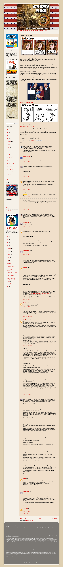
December (9, 139)
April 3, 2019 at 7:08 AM (27, 219)
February (9, 174)
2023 (8, 132)
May (8, 150)
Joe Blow (9, 154)
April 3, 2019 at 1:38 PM (27, 360)
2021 (8, 135)
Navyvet (24, 478)
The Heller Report (10, 157)
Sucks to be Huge (10, 165)
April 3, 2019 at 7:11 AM (27, 226)
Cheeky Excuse (10, 159)
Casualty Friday (10, 168)
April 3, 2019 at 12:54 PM (27, 345)
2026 (8, 128)
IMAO (7, 207)
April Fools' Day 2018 (11, 171)
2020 (8, 137)
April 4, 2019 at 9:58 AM (27, 511)
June (9, 148)
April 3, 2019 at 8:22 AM (27, 246)
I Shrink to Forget (10, 156)
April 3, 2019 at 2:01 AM (27, 161)
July (8, 147)
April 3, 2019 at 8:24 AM (27, 254)
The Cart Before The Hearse (12, 163)
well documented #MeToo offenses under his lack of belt (39, 293)
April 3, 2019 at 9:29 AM (27, 299)
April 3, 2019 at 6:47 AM (27, 209)
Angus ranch (25, 230)
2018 (8, 286)
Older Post (54, 518)
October (9, 142)
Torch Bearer (9, 160)
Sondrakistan (8, 208)
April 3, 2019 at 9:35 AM (27, 306)
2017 (8, 179)
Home (39, 518)
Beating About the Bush (11, 169)
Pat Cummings (25, 165)
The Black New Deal (10, 166)
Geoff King (25, 302)
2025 (8, 129)
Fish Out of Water (26, 222)
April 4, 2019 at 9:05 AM (27, 505)
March (9, 281)
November (9, 141)
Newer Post (23, 518)
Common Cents (8, 204)
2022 (8, 134)
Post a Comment (25, 513)
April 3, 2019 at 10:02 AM (27, 316)
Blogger (37, 562)
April (8, 151)
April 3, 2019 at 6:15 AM (27, 196)
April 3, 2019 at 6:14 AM (27, 189)
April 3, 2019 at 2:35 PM (27, 475)
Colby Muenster (26, 319)
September (10, 144)
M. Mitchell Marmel (26, 156)
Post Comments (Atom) (29, 520)
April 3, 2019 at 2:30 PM (27, 394)
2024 (8, 131)
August (9, 145)
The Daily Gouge (8, 210)
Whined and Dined (10, 153)
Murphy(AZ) (25, 267)
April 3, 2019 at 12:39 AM (27, 153)
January (9, 176)
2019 (8, 138)
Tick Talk (8, 162)
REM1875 (24, 144)
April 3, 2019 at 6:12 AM (27, 176)
